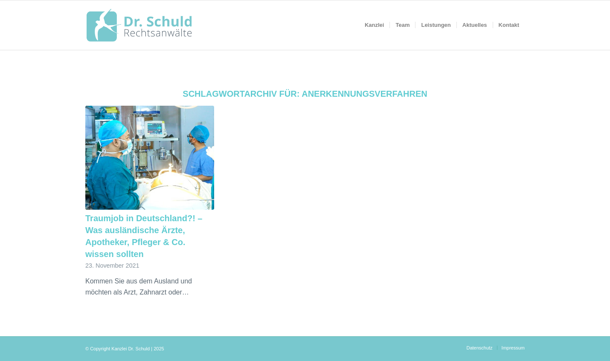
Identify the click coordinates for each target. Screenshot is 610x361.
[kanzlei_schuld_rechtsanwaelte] (139, 25)
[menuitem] (374, 25)
